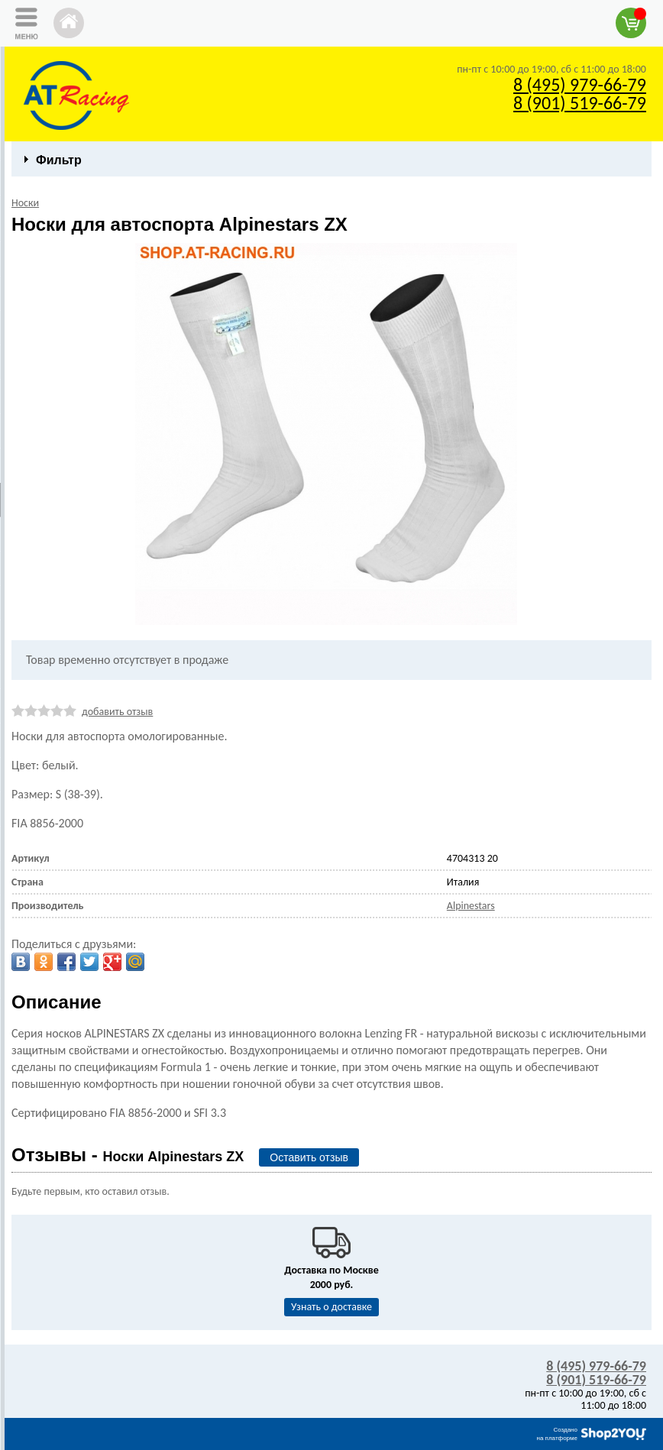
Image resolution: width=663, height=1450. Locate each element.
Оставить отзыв (309, 1157)
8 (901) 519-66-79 (579, 103)
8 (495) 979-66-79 (579, 84)
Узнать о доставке (331, 1306)
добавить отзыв (117, 711)
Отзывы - (127, 1154)
